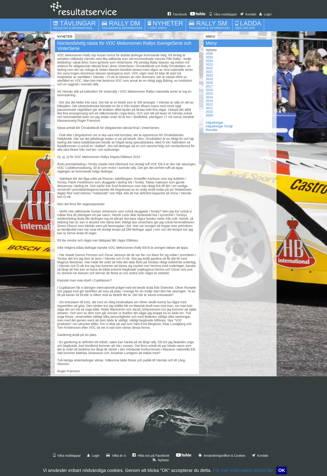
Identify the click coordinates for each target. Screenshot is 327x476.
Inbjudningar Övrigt (219, 126)
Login (265, 14)
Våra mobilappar (223, 14)
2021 (209, 72)
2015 (209, 93)
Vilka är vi (116, 455)
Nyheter (160, 460)
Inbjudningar (214, 122)
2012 (209, 104)
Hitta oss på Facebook (150, 455)
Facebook (177, 14)
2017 (209, 86)
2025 (209, 57)
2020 (209, 75)
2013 (209, 101)
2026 (209, 53)
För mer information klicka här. (243, 470)
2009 (209, 115)
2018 (209, 82)
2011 (209, 108)
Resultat (211, 130)
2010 (209, 111)
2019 (209, 79)
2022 (209, 68)
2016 (209, 90)
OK (281, 470)
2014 (209, 97)
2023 (209, 64)
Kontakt (248, 14)
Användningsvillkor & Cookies (222, 455)
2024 (209, 61)
